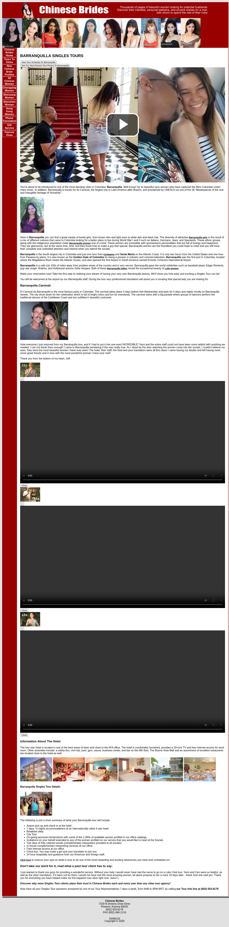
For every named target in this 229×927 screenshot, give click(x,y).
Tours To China (9, 60)
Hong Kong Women (9, 111)
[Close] (22, 379)
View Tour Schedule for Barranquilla (38, 62)
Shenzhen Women (9, 103)
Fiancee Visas (9, 133)
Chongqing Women (9, 89)
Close (24, 485)
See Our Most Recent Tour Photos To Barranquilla (45, 65)
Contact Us (114, 918)
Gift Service (9, 126)
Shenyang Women (9, 96)
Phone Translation (9, 119)
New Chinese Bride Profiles (9, 70)
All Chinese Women (9, 81)
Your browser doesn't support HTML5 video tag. (122, 432)
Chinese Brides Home (9, 52)
